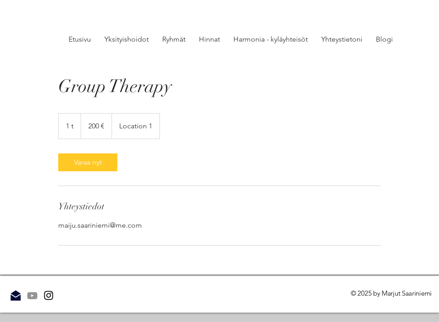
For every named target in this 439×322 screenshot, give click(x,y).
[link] (87, 162)
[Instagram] (49, 295)
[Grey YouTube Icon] (32, 295)
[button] (173, 39)
